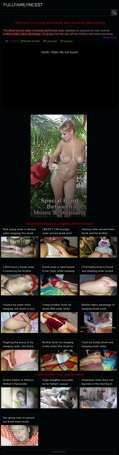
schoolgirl (51, 41)
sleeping (67, 41)
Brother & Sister (32, 41)
